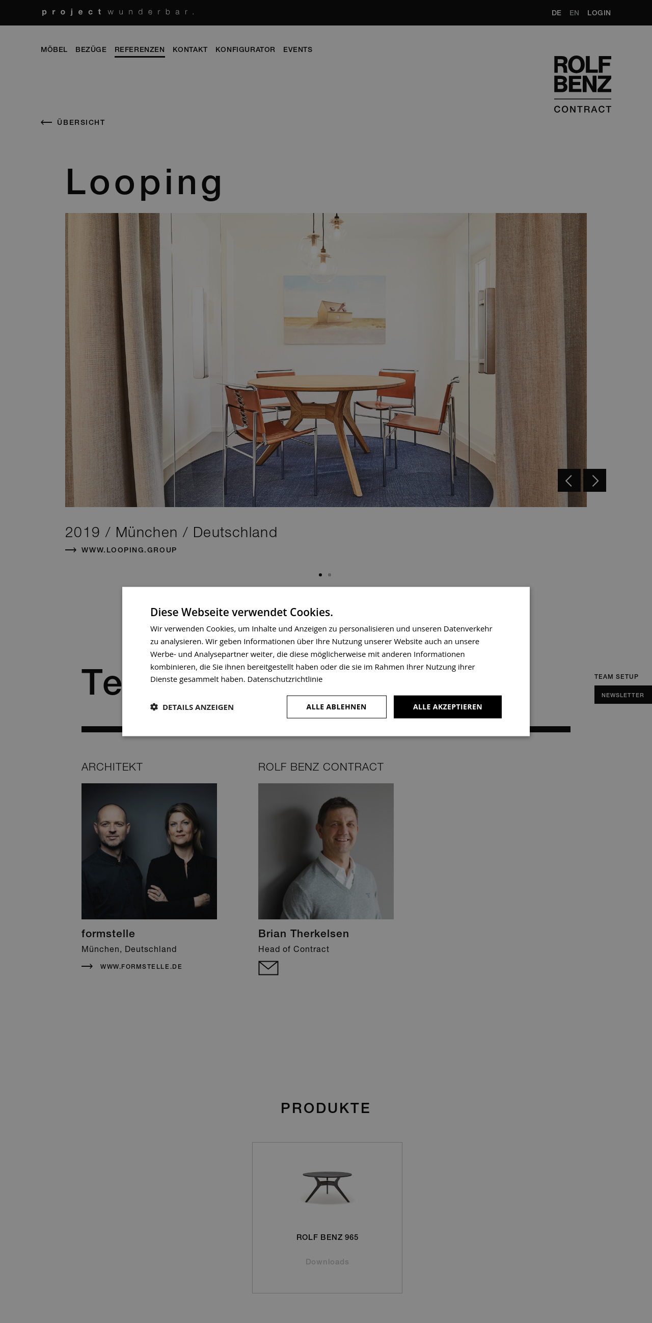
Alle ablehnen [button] (337, 706)
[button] (192, 706)
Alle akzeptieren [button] (447, 706)
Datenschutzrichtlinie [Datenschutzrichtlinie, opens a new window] (285, 679)
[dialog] (326, 661)
